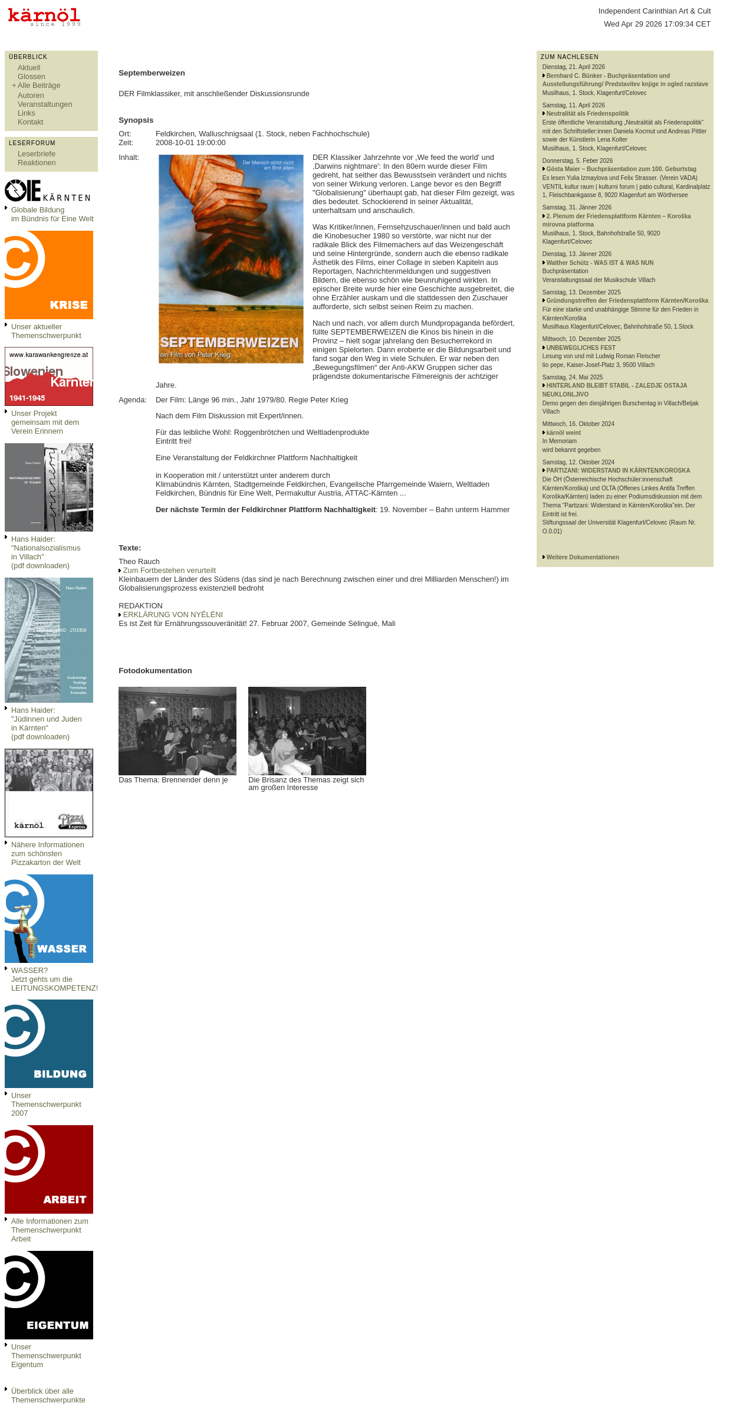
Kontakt (30, 121)
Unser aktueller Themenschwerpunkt (46, 331)
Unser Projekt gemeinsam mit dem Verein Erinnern (45, 422)
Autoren (31, 95)
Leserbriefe (36, 153)
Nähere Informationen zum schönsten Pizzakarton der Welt (47, 853)
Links (26, 113)
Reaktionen (37, 162)
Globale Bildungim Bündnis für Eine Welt (52, 214)
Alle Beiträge (39, 85)
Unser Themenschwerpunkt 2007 (46, 1104)
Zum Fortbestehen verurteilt (169, 570)
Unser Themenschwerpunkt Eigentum (46, 1355)
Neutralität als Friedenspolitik (588, 113)
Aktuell (29, 67)
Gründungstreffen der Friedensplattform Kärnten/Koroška (627, 300)
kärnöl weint (564, 433)
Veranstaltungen (45, 104)
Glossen (31, 76)
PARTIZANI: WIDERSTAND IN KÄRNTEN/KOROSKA (619, 470)
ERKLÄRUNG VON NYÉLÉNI (173, 614)
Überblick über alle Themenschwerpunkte (48, 1395)
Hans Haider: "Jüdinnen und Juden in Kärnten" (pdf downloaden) (46, 723)
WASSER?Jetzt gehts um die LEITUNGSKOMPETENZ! (54, 979)
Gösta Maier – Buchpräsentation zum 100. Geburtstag (622, 169)
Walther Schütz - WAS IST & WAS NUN (600, 263)
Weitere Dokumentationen (583, 557)
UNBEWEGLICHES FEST (581, 348)
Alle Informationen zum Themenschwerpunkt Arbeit (49, 1230)
